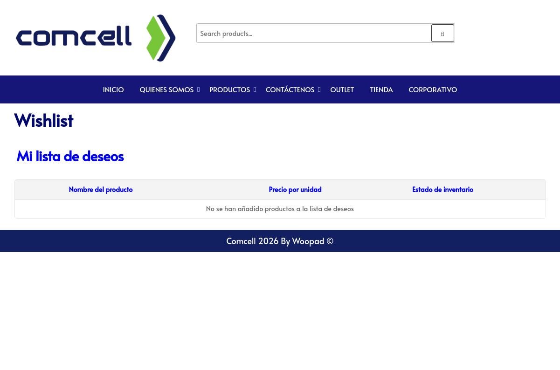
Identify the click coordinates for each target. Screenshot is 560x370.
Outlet (342, 89)
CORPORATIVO (432, 89)
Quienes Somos (166, 89)
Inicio (113, 89)
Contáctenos (290, 89)
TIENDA (381, 89)
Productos (229, 89)
